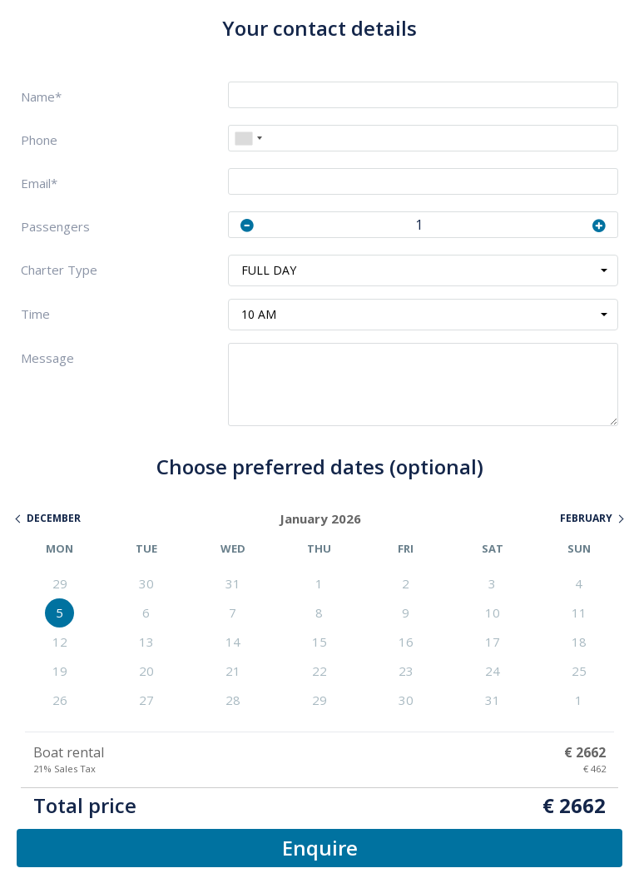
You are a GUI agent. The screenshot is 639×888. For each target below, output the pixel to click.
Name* (41, 97)
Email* (39, 183)
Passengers (55, 227)
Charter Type (59, 270)
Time (35, 314)
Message (47, 358)
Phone (39, 140)
